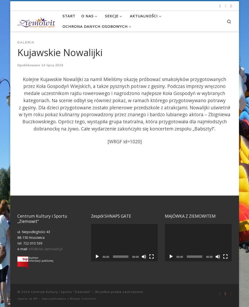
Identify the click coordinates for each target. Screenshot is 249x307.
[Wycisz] (144, 256)
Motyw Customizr (83, 298)
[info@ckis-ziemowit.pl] (225, 6)
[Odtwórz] (97, 256)
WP (35, 298)
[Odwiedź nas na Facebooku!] (220, 6)
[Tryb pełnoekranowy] (151, 256)
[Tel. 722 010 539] (231, 6)
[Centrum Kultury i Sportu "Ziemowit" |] (36, 21)
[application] (124, 242)
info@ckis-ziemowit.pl (45, 249)
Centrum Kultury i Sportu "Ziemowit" (61, 292)
